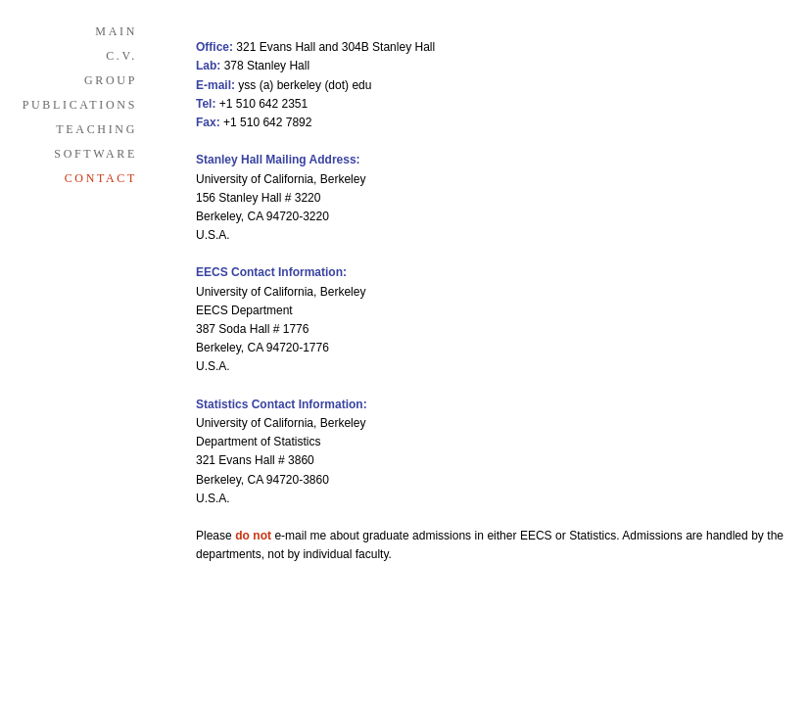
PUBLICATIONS (80, 105)
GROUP (110, 80)
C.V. (121, 56)
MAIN (116, 31)
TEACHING (96, 129)
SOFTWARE (95, 154)
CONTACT (101, 178)
